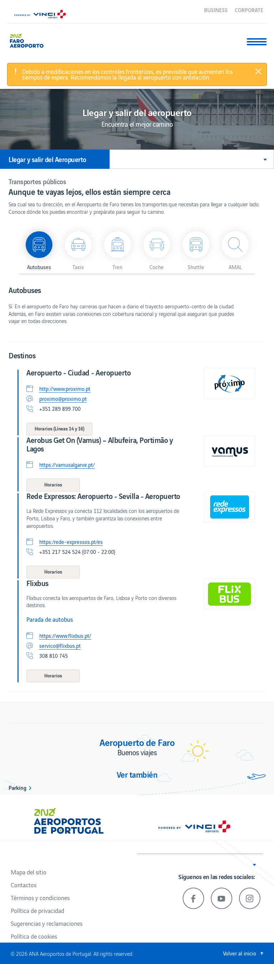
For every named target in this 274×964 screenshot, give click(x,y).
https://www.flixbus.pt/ (65, 635)
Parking (17, 787)
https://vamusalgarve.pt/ (67, 464)
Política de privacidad (37, 910)
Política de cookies (34, 936)
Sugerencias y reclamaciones (46, 923)
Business (216, 10)
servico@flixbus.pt (60, 645)
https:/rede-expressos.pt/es (71, 542)
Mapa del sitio (28, 872)
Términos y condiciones (40, 897)
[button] (192, 159)
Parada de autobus (49, 619)
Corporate (249, 10)
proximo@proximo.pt (63, 398)
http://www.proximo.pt (64, 388)
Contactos (23, 884)
